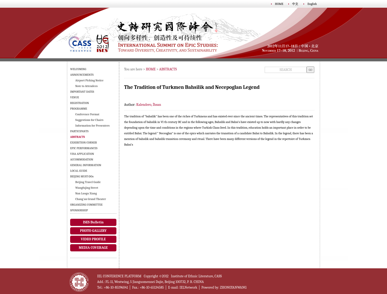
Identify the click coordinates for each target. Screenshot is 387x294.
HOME (279, 4)
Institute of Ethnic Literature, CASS (196, 276)
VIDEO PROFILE (93, 239)
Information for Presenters (92, 125)
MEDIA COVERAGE (93, 247)
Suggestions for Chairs (89, 120)
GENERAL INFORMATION (85, 165)
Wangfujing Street (86, 187)
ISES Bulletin (93, 222)
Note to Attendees (86, 86)
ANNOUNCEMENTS (82, 75)
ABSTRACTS (168, 69)
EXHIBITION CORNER (83, 142)
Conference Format (87, 114)
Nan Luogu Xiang (86, 193)
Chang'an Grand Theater (90, 199)
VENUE (74, 97)
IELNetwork (188, 287)
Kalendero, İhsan (148, 104)
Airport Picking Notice (89, 80)
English (312, 4)
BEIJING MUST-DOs (82, 176)
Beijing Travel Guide (88, 182)
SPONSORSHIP (79, 210)
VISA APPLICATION (82, 154)
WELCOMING (78, 69)
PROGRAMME (78, 108)
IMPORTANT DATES (82, 91)
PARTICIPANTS (79, 131)
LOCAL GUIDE (78, 171)
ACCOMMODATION (81, 159)
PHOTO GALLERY (93, 231)
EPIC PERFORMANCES (83, 148)
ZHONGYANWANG (233, 287)
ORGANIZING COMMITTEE (86, 204)
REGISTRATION (79, 103)
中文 (295, 4)
